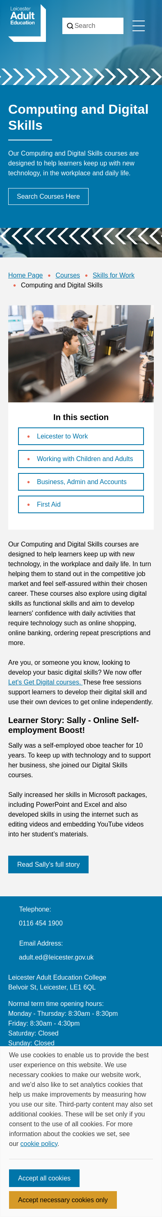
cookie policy (39, 1143)
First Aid (49, 504)
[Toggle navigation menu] (138, 26)
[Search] (92, 26)
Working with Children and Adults (85, 458)
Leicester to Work (62, 436)
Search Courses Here (48, 196)
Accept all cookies (44, 1178)
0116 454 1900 (41, 923)
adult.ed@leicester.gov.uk (56, 957)
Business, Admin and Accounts (82, 481)
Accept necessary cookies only (63, 1199)
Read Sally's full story (48, 864)
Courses (68, 275)
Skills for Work (114, 275)
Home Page (25, 275)
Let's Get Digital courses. (45, 682)
